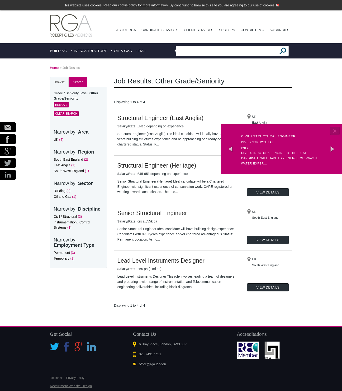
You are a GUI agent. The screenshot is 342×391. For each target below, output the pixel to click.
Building (58, 51)
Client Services (198, 30)
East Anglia (64, 165)
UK (58, 139)
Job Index (56, 378)
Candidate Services (160, 30)
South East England (71, 159)
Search (78, 82)
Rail (142, 51)
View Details (268, 192)
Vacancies (279, 30)
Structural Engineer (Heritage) (156, 165)
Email (8, 127)
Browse (59, 82)
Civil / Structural (68, 216)
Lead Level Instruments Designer (160, 260)
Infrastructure (90, 51)
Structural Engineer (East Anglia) (160, 118)
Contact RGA (253, 30)
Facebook (8, 139)
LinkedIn (8, 175)
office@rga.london (152, 364)
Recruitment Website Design (71, 386)
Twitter (8, 163)
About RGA (126, 30)
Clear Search (66, 113)
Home (54, 68)
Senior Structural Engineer (152, 213)
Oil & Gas (123, 51)
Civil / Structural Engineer (268, 136)
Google (8, 151)
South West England (71, 171)
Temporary (64, 258)
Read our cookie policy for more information (136, 5)
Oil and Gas (65, 196)
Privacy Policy (75, 378)
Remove (61, 104)
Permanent (64, 253)
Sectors (227, 30)
